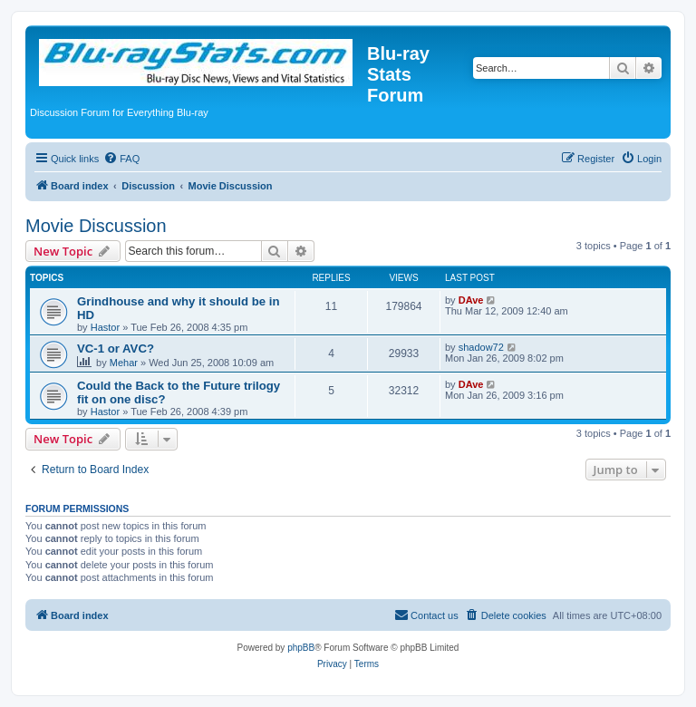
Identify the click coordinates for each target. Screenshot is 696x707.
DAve (471, 300)
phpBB (300, 648)
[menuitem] (121, 158)
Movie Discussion (96, 226)
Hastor (105, 327)
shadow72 (481, 347)
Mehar (124, 362)
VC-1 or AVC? (115, 348)
